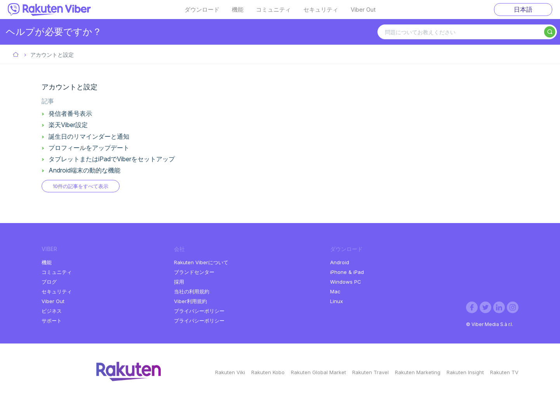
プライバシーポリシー (199, 311)
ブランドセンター (194, 272)
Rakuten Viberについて (201, 262)
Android (339, 262)
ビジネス (52, 311)
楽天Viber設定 (68, 125)
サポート (52, 320)
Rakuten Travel (370, 372)
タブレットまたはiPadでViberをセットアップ (112, 159)
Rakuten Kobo (268, 372)
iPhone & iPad (347, 272)
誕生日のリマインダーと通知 (89, 136)
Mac (335, 291)
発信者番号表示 (70, 113)
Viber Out (363, 9)
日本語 (523, 9)
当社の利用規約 (191, 291)
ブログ (49, 282)
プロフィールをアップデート (89, 148)
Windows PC (345, 282)
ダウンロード (201, 9)
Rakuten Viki (230, 372)
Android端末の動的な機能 (84, 170)
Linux (336, 301)
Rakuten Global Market (318, 372)
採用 (179, 282)
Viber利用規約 (190, 301)
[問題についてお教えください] (467, 31)
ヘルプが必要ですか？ (54, 31)
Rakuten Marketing (417, 372)
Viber (16, 55)
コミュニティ (273, 9)
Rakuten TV (504, 372)
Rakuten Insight (465, 372)
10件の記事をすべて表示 (80, 186)
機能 (237, 9)
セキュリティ (320, 9)
